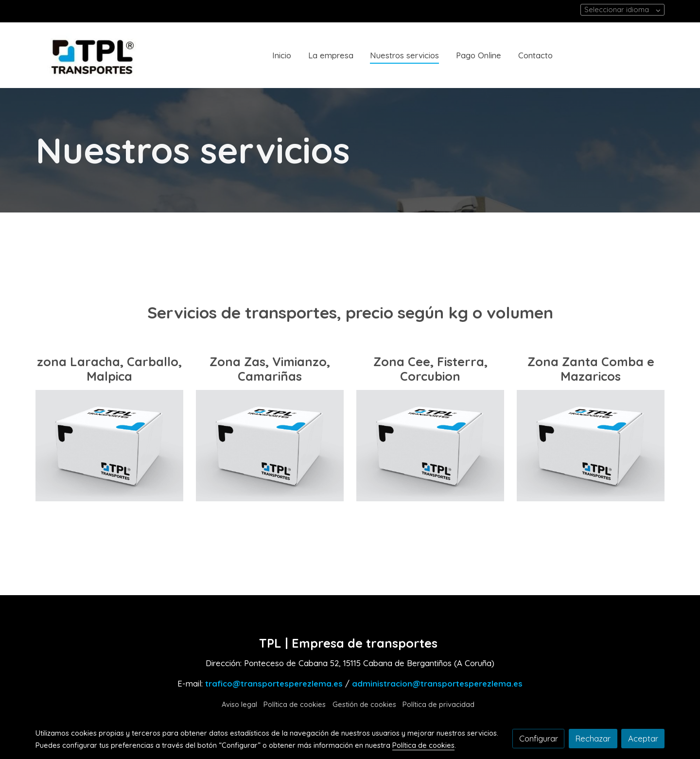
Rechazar (593, 738)
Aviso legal (239, 704)
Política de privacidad (438, 704)
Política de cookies (294, 704)
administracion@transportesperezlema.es (437, 683)
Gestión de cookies (364, 704)
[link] (97, 55)
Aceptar (643, 738)
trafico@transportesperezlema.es (274, 683)
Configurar (538, 738)
